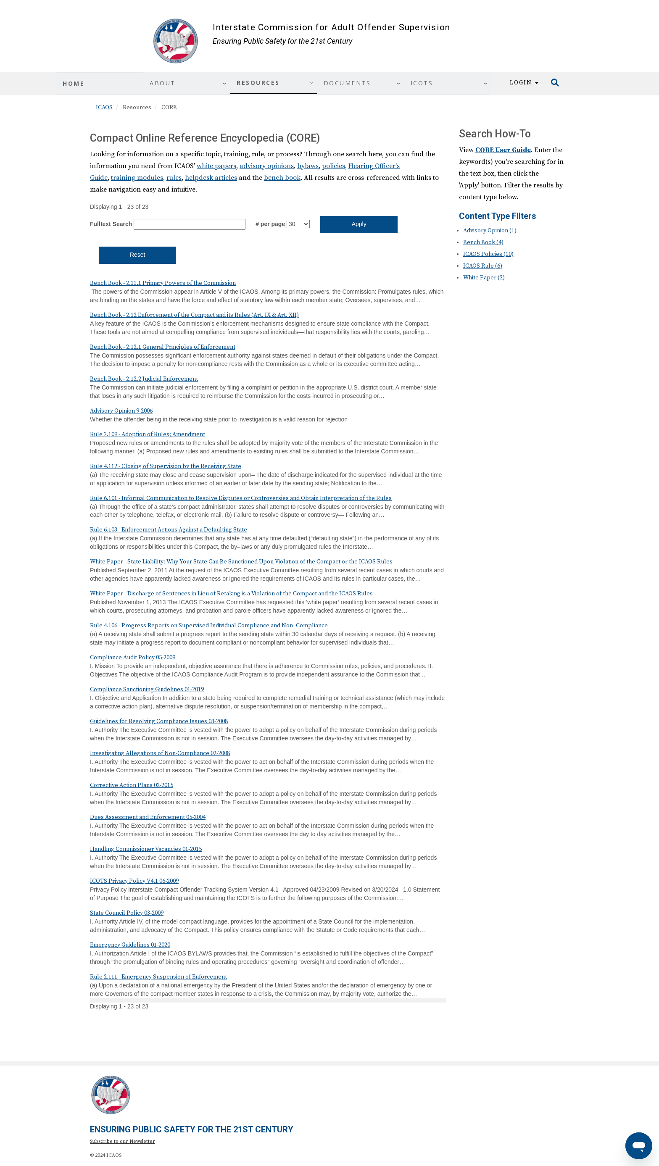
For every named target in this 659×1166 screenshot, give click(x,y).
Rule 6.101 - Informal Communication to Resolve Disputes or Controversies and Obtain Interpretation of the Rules (241, 498)
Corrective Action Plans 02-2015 (131, 785)
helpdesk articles (211, 178)
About (163, 83)
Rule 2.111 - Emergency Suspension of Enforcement (158, 977)
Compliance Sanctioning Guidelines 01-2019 (147, 689)
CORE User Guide (503, 150)
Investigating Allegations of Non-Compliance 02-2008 (160, 753)
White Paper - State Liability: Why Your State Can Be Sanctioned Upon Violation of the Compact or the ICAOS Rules (241, 562)
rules (174, 178)
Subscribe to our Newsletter (122, 1141)
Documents (347, 83)
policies (333, 166)
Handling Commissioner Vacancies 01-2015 (146, 849)
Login (524, 83)
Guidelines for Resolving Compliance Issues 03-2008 (159, 721)
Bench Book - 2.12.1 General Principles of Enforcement (162, 347)
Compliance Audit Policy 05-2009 (132, 657)
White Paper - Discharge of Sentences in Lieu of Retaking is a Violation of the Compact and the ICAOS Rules (231, 593)
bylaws (308, 166)
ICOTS (422, 83)
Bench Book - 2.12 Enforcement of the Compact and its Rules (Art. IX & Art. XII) (194, 315)
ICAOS (104, 107)
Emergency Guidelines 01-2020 (130, 945)
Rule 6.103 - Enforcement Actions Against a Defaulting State (168, 530)
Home (73, 83)
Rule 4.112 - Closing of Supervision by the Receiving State (165, 466)
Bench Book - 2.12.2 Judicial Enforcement (144, 379)
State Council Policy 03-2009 (126, 913)
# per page (270, 224)
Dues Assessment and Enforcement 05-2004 (148, 817)
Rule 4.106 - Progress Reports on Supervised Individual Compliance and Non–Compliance (209, 625)
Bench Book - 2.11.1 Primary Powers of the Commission (163, 283)
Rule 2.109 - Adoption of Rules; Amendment (147, 434)
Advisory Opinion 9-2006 (121, 411)
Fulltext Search (111, 224)
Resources (258, 83)
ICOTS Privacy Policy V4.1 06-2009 (134, 881)
